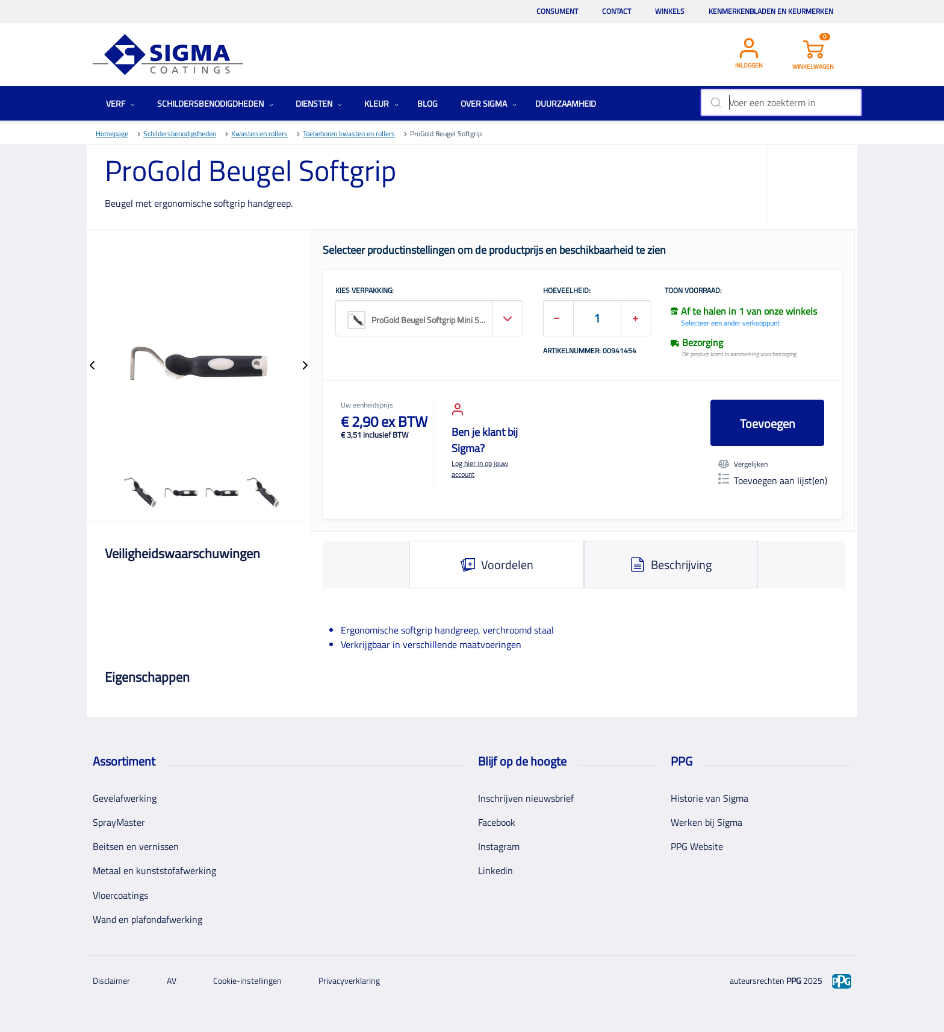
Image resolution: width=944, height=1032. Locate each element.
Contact (616, 11)
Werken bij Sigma (706, 822)
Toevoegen (767, 423)
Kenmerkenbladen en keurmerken (771, 11)
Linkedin (495, 870)
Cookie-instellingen (247, 980)
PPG (793, 980)
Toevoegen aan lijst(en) (772, 480)
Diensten (319, 103)
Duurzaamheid (565, 103)
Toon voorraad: (693, 291)
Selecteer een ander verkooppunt (730, 323)
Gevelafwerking (125, 798)
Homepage (112, 133)
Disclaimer (111, 980)
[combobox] (781, 102)
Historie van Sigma (709, 798)
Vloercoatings (120, 895)
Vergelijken (743, 464)
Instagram (499, 846)
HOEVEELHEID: (567, 291)
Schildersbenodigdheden (215, 103)
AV (171, 980)
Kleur (381, 103)
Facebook (496, 822)
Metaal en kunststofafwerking (154, 870)
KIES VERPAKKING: (364, 291)
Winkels (670, 11)
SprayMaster (119, 822)
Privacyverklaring (349, 980)
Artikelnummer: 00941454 (589, 351)
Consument (557, 11)
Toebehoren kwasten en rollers (349, 133)
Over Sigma (489, 103)
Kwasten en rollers (259, 133)
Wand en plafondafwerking (147, 919)
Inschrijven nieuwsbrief (526, 798)
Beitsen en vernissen (136, 846)
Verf (120, 103)
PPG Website (697, 846)
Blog (427, 103)
